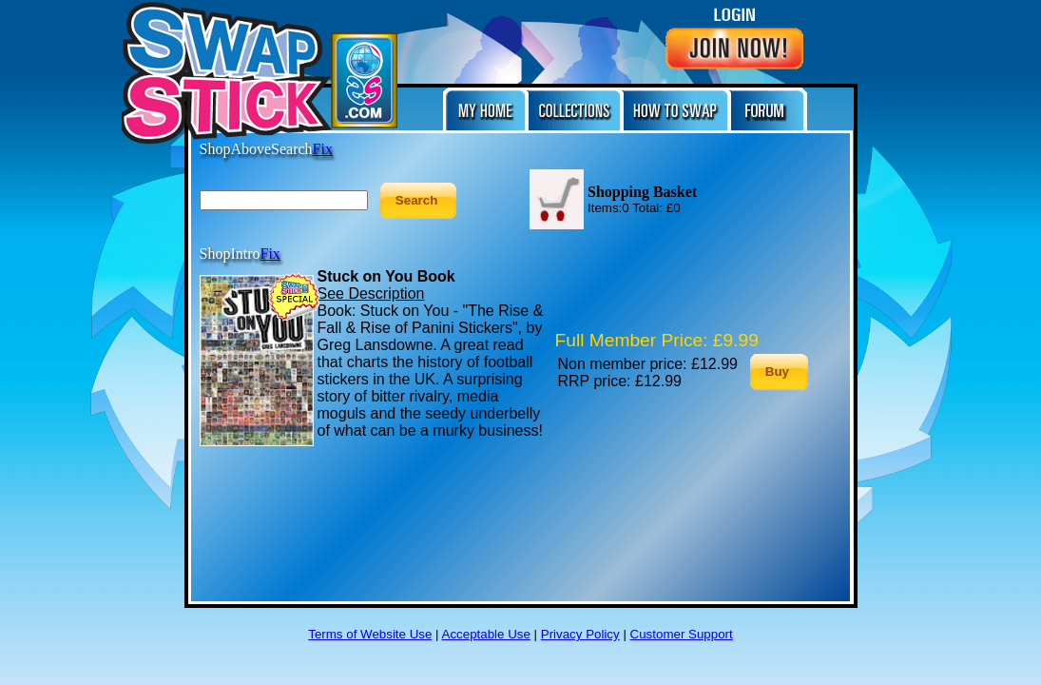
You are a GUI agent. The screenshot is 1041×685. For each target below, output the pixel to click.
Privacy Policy (580, 634)
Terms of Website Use (370, 634)
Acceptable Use (486, 634)
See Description (371, 293)
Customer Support (681, 634)
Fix (270, 253)
